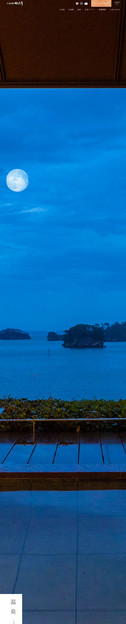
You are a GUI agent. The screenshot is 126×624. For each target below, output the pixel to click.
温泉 (79, 9)
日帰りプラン (90, 9)
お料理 (61, 9)
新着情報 (102, 9)
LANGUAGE (115, 9)
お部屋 (70, 9)
